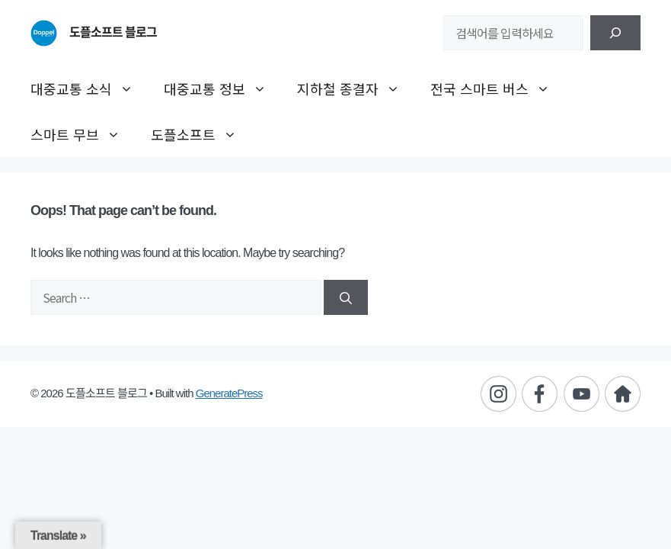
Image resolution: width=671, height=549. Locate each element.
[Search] (346, 297)
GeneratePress (229, 393)
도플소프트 (201, 134)
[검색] (615, 32)
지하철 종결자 (356, 88)
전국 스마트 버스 (497, 88)
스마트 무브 (83, 134)
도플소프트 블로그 (113, 32)
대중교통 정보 (223, 88)
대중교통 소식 (89, 88)
